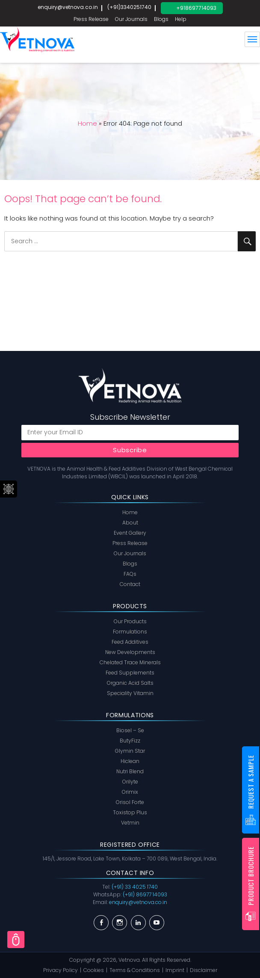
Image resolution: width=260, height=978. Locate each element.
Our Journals (131, 19)
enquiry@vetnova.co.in (68, 7)
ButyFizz (130, 740)
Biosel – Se (130, 730)
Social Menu (8, 489)
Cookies (93, 970)
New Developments (130, 652)
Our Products (130, 621)
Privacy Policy (60, 970)
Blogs (161, 19)
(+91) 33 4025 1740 (135, 886)
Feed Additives (130, 641)
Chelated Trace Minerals (130, 662)
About (130, 522)
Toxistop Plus (130, 812)
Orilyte (130, 781)
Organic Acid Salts (130, 682)
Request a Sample (250, 782)
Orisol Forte (130, 802)
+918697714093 (196, 8)
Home (87, 123)
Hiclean (130, 761)
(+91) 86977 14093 (145, 894)
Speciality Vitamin (130, 693)
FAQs (130, 573)
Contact (130, 584)
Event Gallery (130, 532)
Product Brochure (250, 875)
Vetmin (130, 822)
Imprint (174, 970)
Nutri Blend (130, 771)
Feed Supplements (130, 672)
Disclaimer (203, 970)
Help (180, 19)
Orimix (130, 791)
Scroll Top (15, 939)
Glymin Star (130, 750)
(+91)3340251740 (129, 7)
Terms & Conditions (134, 970)
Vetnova (129, 959)
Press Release (91, 19)
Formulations (130, 631)
